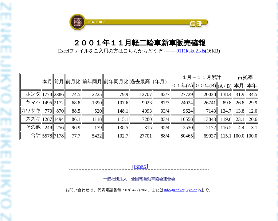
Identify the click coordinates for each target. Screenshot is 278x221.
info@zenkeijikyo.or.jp (182, 190)
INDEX (140, 166)
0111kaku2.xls (190, 50)
